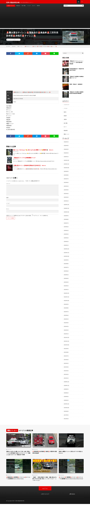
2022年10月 (66, 300)
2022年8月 (66, 307)
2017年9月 (66, 413)
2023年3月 (66, 281)
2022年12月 (66, 292)
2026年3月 (66, 150)
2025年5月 (66, 186)
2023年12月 (66, 249)
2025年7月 (66, 179)
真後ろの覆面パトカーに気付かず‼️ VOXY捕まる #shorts (71, 451)
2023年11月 (66, 252)
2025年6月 (66, 183)
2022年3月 (66, 325)
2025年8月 (66, 175)
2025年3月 (66, 194)
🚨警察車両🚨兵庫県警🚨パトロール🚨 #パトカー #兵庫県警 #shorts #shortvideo (18, 479)
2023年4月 (66, 278)
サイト (7, 210)
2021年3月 (66, 369)
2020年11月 (66, 384)
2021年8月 (66, 351)
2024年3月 (66, 238)
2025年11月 (66, 164)
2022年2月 (66, 329)
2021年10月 (66, 344)
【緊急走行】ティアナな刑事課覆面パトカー (24, 159)
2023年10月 (66, 256)
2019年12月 (66, 402)
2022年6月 (66, 314)
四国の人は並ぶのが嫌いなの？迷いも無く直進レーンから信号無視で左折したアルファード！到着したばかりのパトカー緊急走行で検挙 (18, 453)
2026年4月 (66, 146)
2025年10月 (66, 168)
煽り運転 (24, 7)
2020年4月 (66, 395)
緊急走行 (18, 7)
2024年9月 (66, 216)
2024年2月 (66, 241)
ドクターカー (67, 106)
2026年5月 (66, 142)
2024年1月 (66, 245)
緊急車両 (66, 131)
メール (8, 204)
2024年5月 (66, 230)
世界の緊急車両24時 (19, 502)
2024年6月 (66, 227)
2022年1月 (66, 333)
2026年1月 (66, 157)
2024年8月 (66, 219)
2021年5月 (66, 362)
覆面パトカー (16, 41)
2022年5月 (66, 318)
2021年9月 (66, 347)
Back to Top (45, 490)
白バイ (33, 7)
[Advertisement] (45, 20)
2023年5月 (66, 274)
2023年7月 (66, 267)
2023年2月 (66, 285)
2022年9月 (66, 303)
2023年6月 (66, 270)
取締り (65, 113)
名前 (7, 198)
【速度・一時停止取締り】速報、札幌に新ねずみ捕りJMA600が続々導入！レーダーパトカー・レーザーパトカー (44, 480)
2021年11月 (66, 340)
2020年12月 (66, 380)
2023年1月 (66, 289)
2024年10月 (66, 212)
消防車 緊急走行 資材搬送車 (75, 85)
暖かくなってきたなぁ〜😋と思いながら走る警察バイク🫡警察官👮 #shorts (33, 151)
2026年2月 (66, 153)
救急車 (65, 117)
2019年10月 (66, 406)
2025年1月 (66, 201)
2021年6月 (66, 358)
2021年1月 (66, 376)
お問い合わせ (72, 496)
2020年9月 (66, 387)
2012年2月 (66, 417)
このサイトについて (45, 496)
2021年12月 (66, 336)
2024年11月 (66, 208)
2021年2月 (66, 373)
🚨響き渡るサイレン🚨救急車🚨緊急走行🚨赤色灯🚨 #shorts (29, 166)
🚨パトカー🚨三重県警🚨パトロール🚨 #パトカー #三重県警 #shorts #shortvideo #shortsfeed (71, 480)
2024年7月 (66, 223)
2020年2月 (66, 398)
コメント (8, 184)
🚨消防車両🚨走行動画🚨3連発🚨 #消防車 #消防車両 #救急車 (44, 451)
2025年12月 (66, 161)
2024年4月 (66, 234)
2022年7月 (66, 311)
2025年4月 (66, 190)
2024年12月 (66, 205)
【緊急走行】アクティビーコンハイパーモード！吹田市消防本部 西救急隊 (76, 64)
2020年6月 (66, 391)
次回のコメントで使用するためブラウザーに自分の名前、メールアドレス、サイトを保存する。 (27, 216)
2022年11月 (66, 296)
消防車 (38, 7)
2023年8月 (66, 263)
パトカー (29, 7)
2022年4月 (66, 322)
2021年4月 (66, 366)
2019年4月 (66, 409)
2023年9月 (66, 259)
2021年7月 (66, 355)
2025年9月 (66, 172)
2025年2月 (66, 197)
